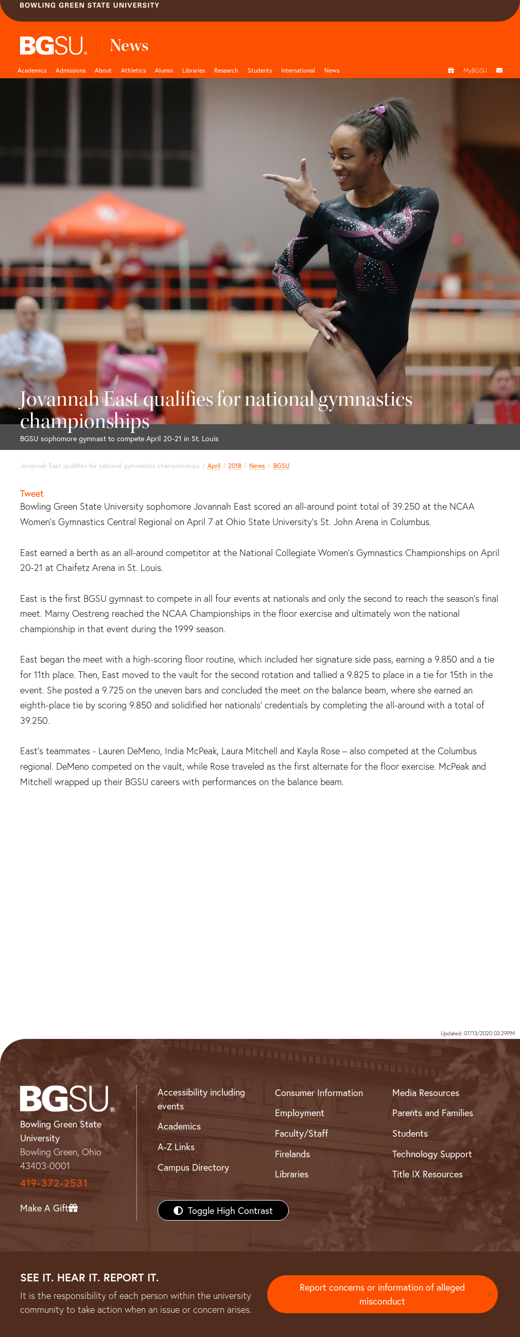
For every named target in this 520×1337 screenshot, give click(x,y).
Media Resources (425, 1092)
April (213, 465)
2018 (234, 465)
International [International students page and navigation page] (298, 70)
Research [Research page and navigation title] (226, 70)
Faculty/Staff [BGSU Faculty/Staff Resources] (301, 1133)
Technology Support (432, 1154)
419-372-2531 (54, 1183)
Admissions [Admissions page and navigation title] (70, 70)
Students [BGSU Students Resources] (410, 1133)
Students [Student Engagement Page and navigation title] (260, 70)
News (257, 465)
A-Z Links (176, 1146)
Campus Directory (193, 1167)
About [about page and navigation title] (103, 70)
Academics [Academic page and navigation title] (32, 70)
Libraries (193, 70)
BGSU (281, 465)
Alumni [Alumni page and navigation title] (164, 70)
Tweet (32, 493)
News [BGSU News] (331, 70)
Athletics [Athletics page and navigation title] (133, 70)
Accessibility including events (201, 1099)
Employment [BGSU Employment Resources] (299, 1112)
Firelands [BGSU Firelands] (292, 1154)
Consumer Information (319, 1092)
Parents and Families (432, 1112)
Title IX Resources (427, 1174)
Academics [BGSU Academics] (179, 1126)
